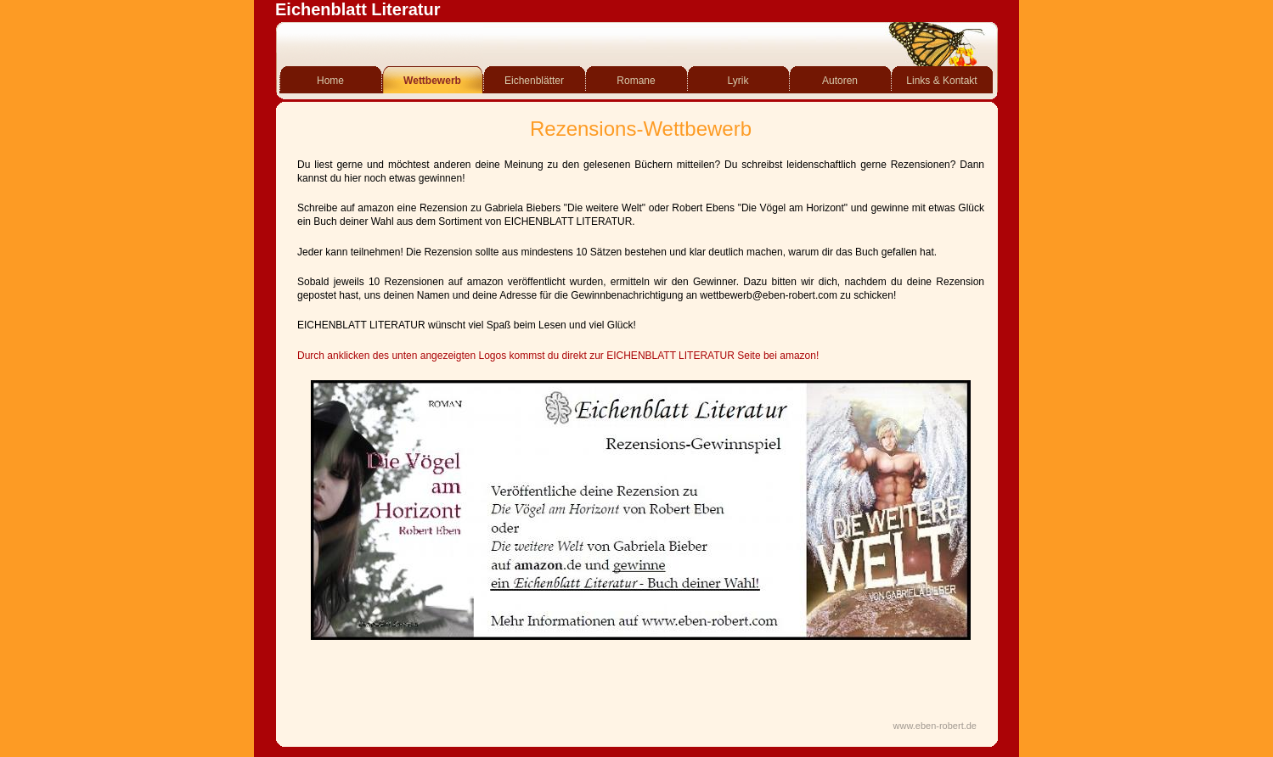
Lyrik (738, 81)
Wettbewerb (432, 81)
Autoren (840, 81)
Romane (636, 81)
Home (330, 81)
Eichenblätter (534, 81)
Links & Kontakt (941, 81)
